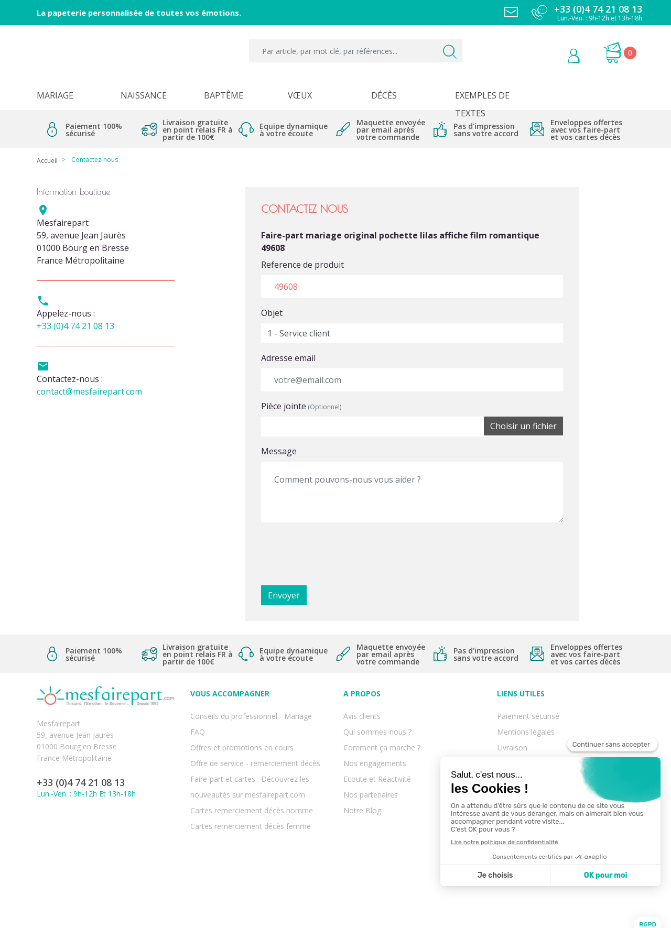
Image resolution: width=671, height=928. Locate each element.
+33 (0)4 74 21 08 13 (75, 326)
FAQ (197, 725)
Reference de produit (302, 264)
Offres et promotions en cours (242, 737)
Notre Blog (362, 783)
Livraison (512, 737)
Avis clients (362, 714)
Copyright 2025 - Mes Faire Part (335, 911)
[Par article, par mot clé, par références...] (355, 50)
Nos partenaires (370, 772)
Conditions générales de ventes (550, 749)
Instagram (123, 844)
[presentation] (340, 551)
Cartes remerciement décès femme (250, 795)
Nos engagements (374, 749)
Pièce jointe (301, 406)
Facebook (49, 844)
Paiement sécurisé (528, 714)
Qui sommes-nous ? (377, 725)
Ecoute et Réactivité (377, 760)
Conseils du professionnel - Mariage (251, 714)
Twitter (74, 844)
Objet (272, 313)
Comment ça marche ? (381, 737)
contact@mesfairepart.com (89, 391)
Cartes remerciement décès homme (251, 783)
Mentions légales (526, 725)
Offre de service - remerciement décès (255, 749)
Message (279, 451)
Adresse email (288, 358)
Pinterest (98, 844)
